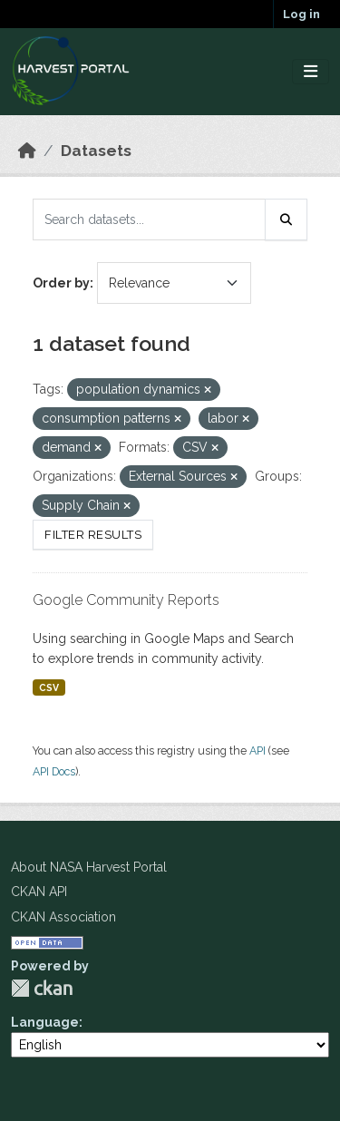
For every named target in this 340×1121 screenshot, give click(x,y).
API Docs (54, 771)
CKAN (42, 988)
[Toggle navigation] (310, 72)
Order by (61, 283)
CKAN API (39, 891)
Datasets (96, 150)
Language (45, 1022)
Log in (301, 14)
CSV (49, 687)
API (257, 750)
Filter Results (92, 534)
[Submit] (286, 219)
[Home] (27, 150)
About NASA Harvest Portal (89, 867)
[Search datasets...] (149, 219)
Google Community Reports (126, 600)
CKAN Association (63, 917)
